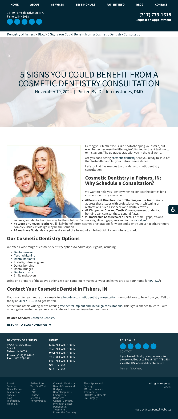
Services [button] (57, 4)
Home (15, 4)
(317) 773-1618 (155, 14)
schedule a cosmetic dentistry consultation (88, 297)
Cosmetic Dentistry (43, 318)
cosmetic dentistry (123, 158)
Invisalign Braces (62, 403)
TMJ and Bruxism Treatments (93, 390)
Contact (161, 4)
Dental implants (24, 259)
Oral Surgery (91, 397)
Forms (34, 389)
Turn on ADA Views (131, 368)
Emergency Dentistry (59, 396)
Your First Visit (38, 386)
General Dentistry (63, 400)
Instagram (10, 22)
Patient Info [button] (116, 4)
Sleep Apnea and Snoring (93, 385)
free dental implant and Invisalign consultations (91, 306)
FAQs (33, 391)
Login (167, 386)
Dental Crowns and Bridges (64, 387)
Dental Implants (62, 391)
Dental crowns (23, 272)
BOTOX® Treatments (95, 394)
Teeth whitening (24, 255)
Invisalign (140, 220)
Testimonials (85, 4)
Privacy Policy (38, 400)
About (10, 383)
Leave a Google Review (17, 22)
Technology (13, 400)
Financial (12, 403)
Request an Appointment (150, 20)
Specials (12, 394)
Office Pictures (15, 389)
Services (11, 386)
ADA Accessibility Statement (147, 363)
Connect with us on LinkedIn (24, 22)
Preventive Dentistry (64, 412)
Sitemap (35, 397)
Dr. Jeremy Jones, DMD (121, 91)
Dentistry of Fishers (21, 34)
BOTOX (154, 280)
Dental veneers (23, 252)
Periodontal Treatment (60, 408)
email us (133, 359)
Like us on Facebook (39, 22)
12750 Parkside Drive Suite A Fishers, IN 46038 (25, 14)
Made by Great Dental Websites (153, 409)
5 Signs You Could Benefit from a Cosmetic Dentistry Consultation (95, 34)
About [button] (34, 4)
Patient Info (37, 383)
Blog (139, 4)
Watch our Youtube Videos (32, 22)
